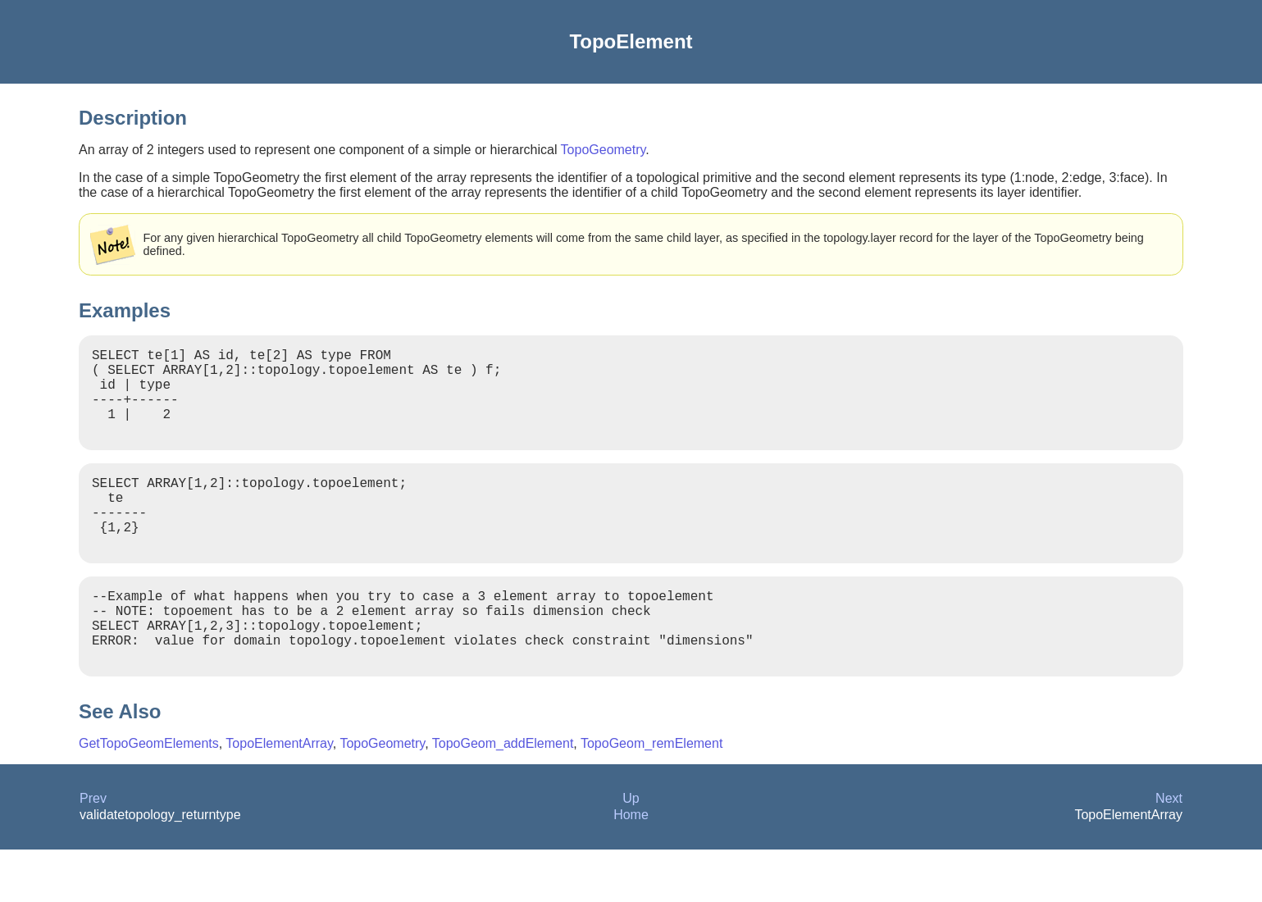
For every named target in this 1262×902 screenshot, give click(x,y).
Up (630, 851)
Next (1168, 851)
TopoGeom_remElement (651, 796)
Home (631, 867)
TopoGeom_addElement (503, 796)
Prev (93, 851)
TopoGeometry (603, 150)
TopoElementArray (279, 796)
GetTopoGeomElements (149, 796)
